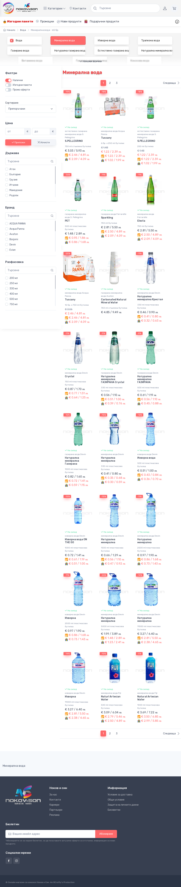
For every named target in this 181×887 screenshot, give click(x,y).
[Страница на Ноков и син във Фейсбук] (9, 861)
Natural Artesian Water (147, 698)
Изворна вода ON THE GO (76, 541)
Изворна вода (146, 457)
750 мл (13, 304)
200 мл (13, 278)
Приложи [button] (18, 142)
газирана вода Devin (111, 373)
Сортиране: (12, 102)
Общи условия (116, 799)
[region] (30, 181)
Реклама (54, 814)
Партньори (55, 809)
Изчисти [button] (44, 142)
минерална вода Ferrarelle (145, 215)
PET (67, 220)
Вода (23, 30)
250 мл (13, 283)
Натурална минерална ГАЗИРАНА (144, 379)
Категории (54, 8)
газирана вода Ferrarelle (113, 214)
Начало (9, 30)
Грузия (13, 179)
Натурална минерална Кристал (150, 298)
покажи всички (90, 61)
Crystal (69, 376)
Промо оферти (21, 89)
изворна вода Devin (147, 454)
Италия (13, 184)
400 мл (13, 293)
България (15, 174)
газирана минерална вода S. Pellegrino (75, 215)
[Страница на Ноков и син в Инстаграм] (16, 861)
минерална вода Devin (148, 293)
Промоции (45, 21)
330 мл (13, 288)
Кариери (54, 804)
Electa (141, 220)
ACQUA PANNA (17, 223)
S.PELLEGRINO (74, 141)
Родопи (13, 195)
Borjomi (13, 239)
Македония (15, 190)
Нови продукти (69, 21)
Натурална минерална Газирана (72, 460)
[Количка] (174, 8)
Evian (12, 249)
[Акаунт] (165, 8)
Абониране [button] (106, 833)
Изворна (70, 618)
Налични (18, 80)
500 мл (13, 299)
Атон (12, 169)
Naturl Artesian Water (110, 698)
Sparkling (107, 217)
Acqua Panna (16, 228)
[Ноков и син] (23, 795)
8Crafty (57, 882)
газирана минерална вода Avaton (111, 294)
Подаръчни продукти (101, 21)
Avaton (13, 234)
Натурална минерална (108, 459)
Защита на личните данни (123, 804)
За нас (53, 794)
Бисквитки (114, 809)
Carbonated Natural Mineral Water (113, 301)
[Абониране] (50, 834)
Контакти (77, 8)
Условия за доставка (120, 794)
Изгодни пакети (18, 21)
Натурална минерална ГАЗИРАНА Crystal (112, 379)
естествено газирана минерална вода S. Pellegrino (76, 134)
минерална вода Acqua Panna (113, 132)
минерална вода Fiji (111, 693)
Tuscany (106, 137)
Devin (12, 244)
